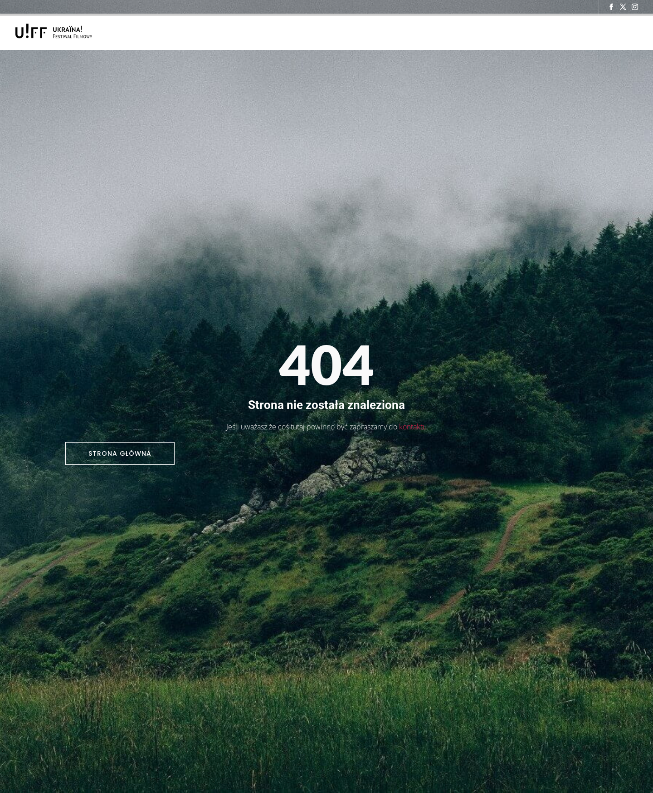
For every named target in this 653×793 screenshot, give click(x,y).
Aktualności (434, 32)
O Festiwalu (327, 32)
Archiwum (556, 32)
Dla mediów (480, 32)
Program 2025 (376, 32)
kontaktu (413, 427)
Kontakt (519, 32)
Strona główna (119, 453)
